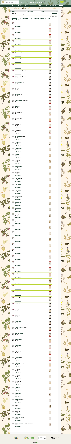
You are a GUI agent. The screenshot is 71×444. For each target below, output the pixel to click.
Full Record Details (18, 26)
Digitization (41, 5)
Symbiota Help (51, 5)
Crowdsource (35, 5)
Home (9, 5)
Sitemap (56, 5)
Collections (13, 5)
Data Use (46, 5)
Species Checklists (25, 5)
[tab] (18, 11)
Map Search (19, 5)
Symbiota (37, 442)
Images (31, 5)
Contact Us (54, 1)
